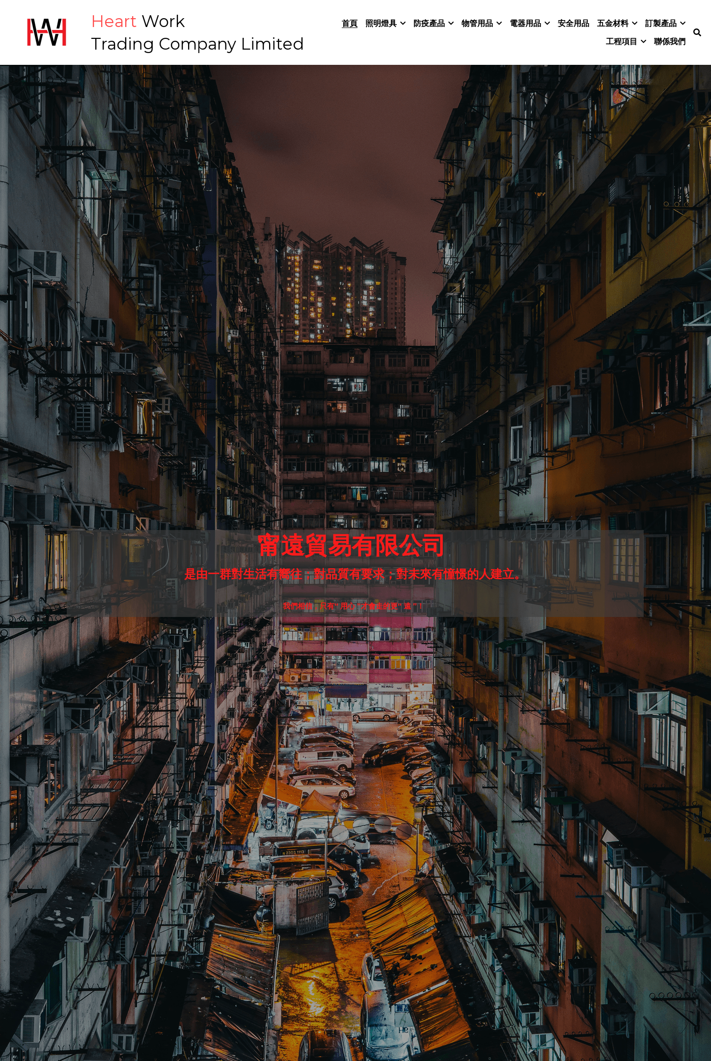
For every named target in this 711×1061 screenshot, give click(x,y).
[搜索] (697, 32)
